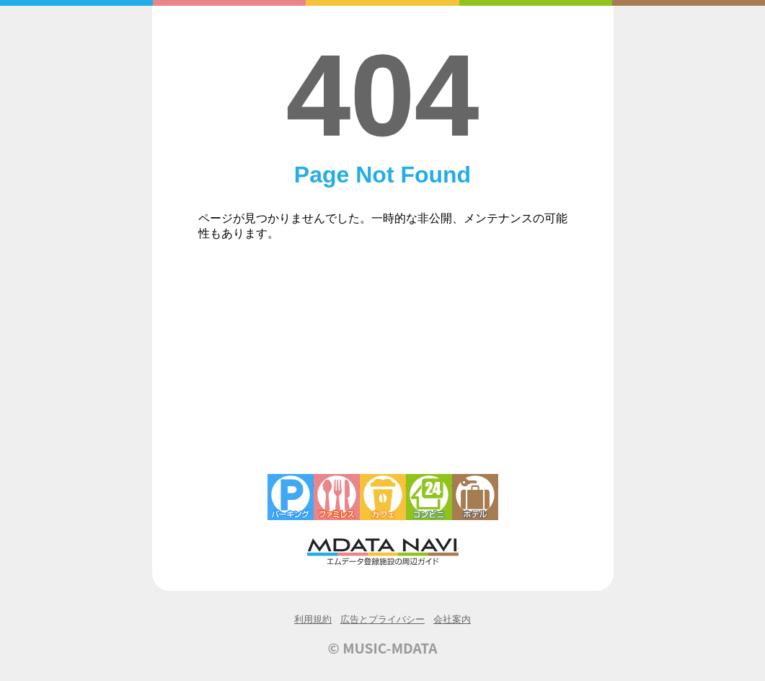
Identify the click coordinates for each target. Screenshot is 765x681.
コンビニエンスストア (429, 497)
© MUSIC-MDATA (383, 648)
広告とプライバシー (382, 619)
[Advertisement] (383, 366)
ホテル (475, 497)
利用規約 (313, 619)
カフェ (383, 497)
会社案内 (452, 619)
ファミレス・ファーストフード (337, 497)
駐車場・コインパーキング (290, 497)
